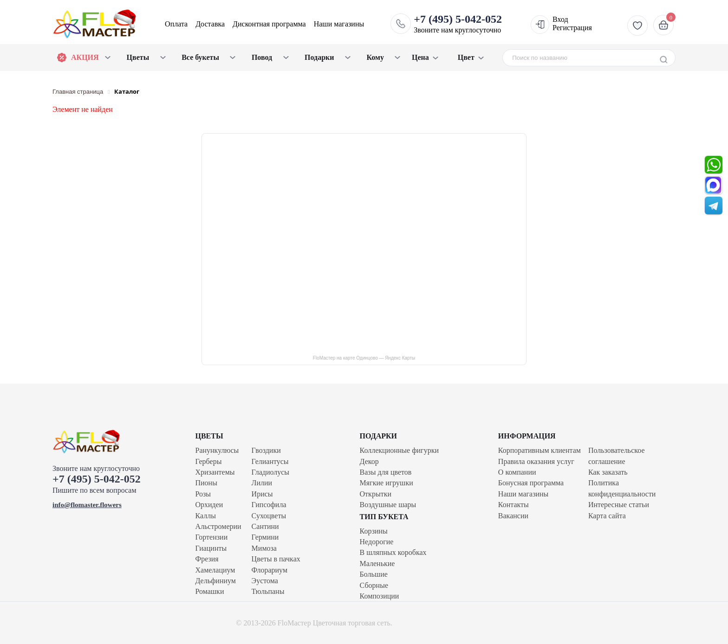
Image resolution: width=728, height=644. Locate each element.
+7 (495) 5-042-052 (96, 479)
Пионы (206, 483)
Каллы (205, 516)
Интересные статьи (618, 505)
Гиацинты (211, 548)
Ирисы (262, 494)
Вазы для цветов (386, 472)
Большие (374, 574)
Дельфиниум (215, 581)
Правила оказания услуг (536, 461)
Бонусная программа (531, 483)
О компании (517, 472)
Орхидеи (209, 505)
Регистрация (572, 28)
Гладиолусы (270, 472)
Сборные (374, 585)
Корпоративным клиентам (539, 450)
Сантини (265, 526)
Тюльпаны (268, 591)
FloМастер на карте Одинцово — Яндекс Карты (364, 358)
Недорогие (377, 542)
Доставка (210, 24)
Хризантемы (214, 472)
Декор (369, 461)
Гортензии (211, 537)
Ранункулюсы (217, 450)
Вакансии (513, 516)
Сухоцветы (269, 516)
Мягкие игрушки (386, 483)
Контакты (513, 505)
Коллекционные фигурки (399, 450)
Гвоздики (266, 450)
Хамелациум (215, 570)
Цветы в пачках (276, 559)
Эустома (265, 581)
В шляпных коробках (393, 552)
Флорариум (269, 570)
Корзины (374, 531)
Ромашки (209, 591)
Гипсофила (269, 505)
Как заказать (608, 472)
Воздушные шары (388, 505)
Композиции (379, 596)
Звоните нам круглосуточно (458, 23)
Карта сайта (607, 516)
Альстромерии (218, 526)
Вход (560, 19)
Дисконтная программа (269, 24)
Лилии (262, 483)
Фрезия (206, 559)
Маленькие (377, 563)
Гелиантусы (270, 461)
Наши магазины (339, 24)
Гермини (265, 537)
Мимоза (264, 548)
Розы (203, 494)
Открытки (375, 494)
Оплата (176, 24)
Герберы (208, 461)
